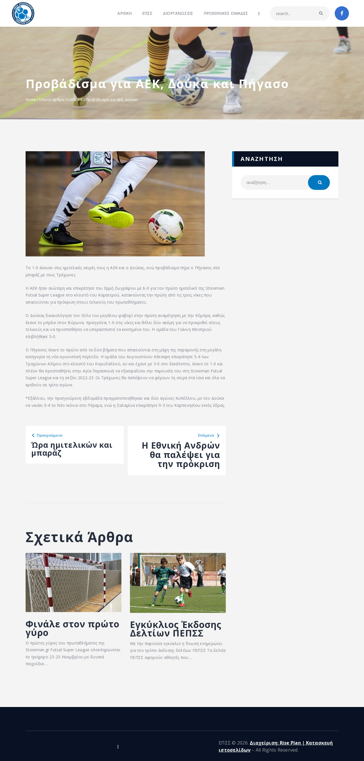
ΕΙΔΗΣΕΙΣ (75, 99)
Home (31, 99)
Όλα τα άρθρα (51, 99)
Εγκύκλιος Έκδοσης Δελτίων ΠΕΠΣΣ (178, 635)
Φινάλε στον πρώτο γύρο (60, 629)
